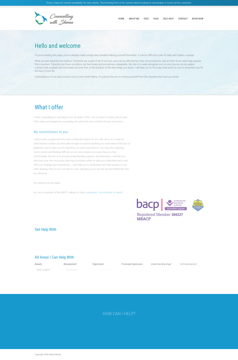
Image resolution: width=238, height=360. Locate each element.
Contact (183, 18)
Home (121, 18)
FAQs (156, 18)
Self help (168, 18)
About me (134, 18)
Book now (197, 18)
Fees (146, 18)
